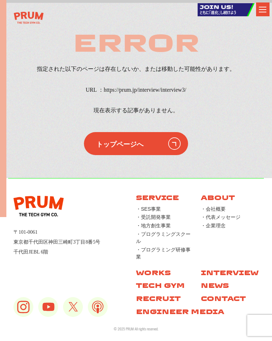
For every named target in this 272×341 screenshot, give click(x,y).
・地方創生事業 (153, 225)
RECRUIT (158, 298)
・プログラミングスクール (163, 237)
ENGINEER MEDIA (180, 312)
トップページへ (119, 143)
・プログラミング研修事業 (163, 253)
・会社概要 (213, 209)
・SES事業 (148, 209)
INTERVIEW (229, 273)
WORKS (153, 273)
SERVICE (157, 198)
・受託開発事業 (153, 217)
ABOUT (218, 198)
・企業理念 (213, 225)
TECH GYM (160, 285)
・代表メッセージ (220, 217)
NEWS (215, 285)
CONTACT (223, 298)
